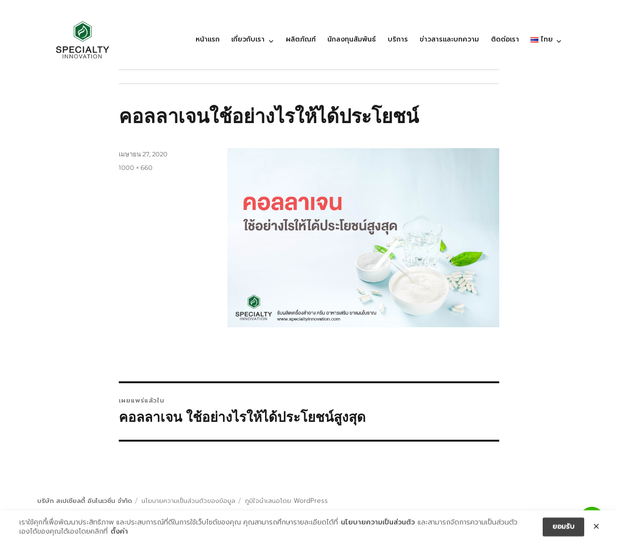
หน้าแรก (208, 39)
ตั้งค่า (119, 533)
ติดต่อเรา (505, 39)
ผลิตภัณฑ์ (301, 39)
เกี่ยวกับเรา (248, 39)
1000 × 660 (136, 167)
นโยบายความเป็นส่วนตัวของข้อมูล (188, 500)
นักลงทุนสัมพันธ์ (351, 39)
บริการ (398, 39)
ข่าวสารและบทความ (449, 39)
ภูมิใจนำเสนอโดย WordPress (286, 500)
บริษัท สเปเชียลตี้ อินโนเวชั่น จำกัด (84, 500)
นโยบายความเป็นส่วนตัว (378, 524)
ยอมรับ (563, 528)
